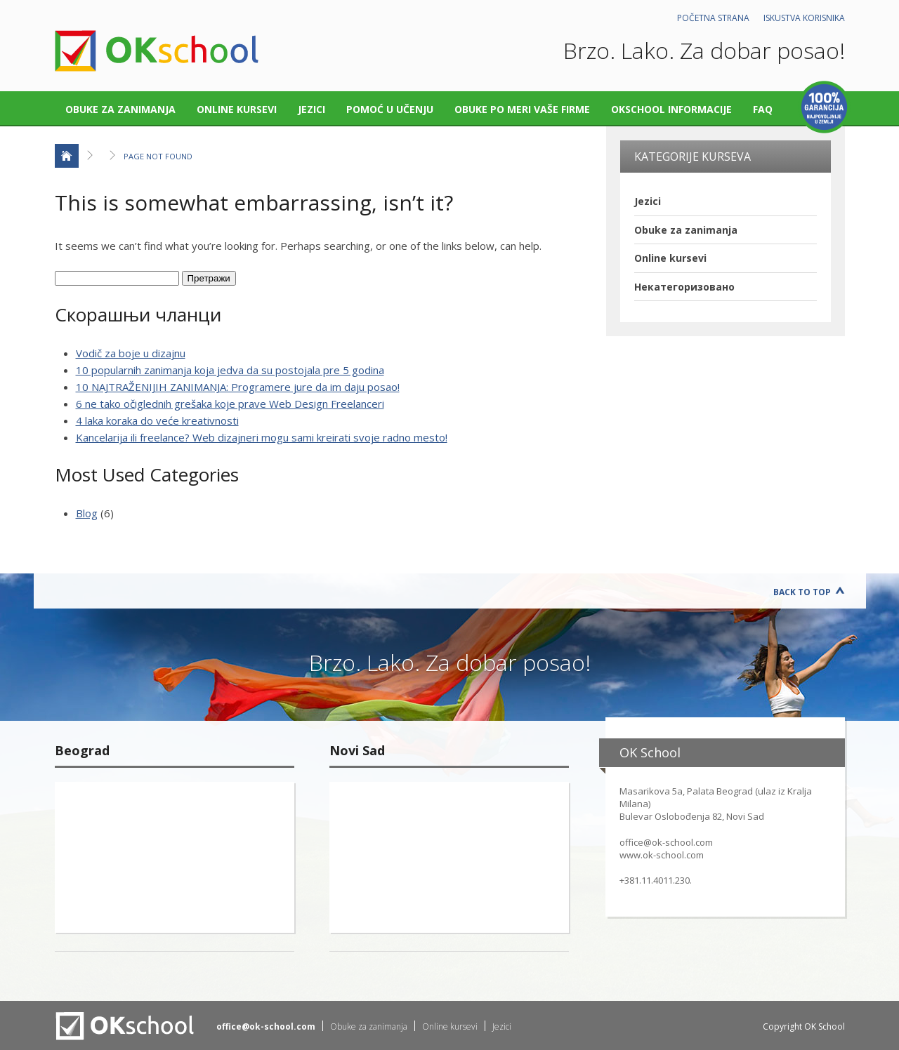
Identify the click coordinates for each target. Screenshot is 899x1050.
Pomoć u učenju (389, 109)
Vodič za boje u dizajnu (130, 353)
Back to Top (802, 592)
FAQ (763, 109)
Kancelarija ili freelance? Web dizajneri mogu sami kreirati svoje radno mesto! (261, 437)
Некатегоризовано (684, 286)
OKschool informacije (671, 109)
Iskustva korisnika (804, 18)
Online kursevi (237, 109)
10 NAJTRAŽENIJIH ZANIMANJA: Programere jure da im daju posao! (238, 387)
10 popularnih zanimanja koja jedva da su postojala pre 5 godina (230, 370)
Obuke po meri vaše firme (522, 109)
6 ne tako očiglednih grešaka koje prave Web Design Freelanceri (230, 404)
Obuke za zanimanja (120, 109)
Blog (87, 513)
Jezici (311, 109)
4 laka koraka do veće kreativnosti (157, 420)
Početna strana (713, 18)
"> (174, 857)
